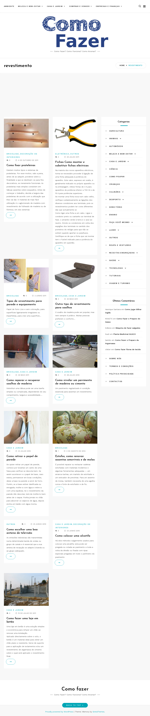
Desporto (115, 199)
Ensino (113, 215)
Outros (74, 154)
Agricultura (116, 131)
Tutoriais (115, 276)
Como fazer (75, 689)
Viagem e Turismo (119, 283)
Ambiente (9, 4)
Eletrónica (62, 154)
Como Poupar (117, 176)
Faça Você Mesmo (119, 222)
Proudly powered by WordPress (59, 712)
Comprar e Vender (79, 4)
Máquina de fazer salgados (128, 328)
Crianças (114, 184)
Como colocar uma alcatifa (73, 535)
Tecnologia (116, 268)
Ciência (113, 169)
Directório (115, 207)
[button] (140, 4)
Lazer (112, 230)
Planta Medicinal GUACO (124, 334)
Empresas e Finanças (108, 4)
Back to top (75, 705)
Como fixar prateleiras (21, 165)
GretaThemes (98, 712)
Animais (113, 138)
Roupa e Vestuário (120, 245)
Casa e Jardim (55, 4)
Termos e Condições (121, 366)
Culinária (114, 192)
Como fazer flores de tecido (128, 349)
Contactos (115, 381)
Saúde (112, 260)
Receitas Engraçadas (122, 253)
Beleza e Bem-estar (29, 4)
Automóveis (116, 146)
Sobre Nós (115, 358)
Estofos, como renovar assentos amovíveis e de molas (71, 460)
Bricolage (13, 154)
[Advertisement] (75, 93)
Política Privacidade (121, 374)
